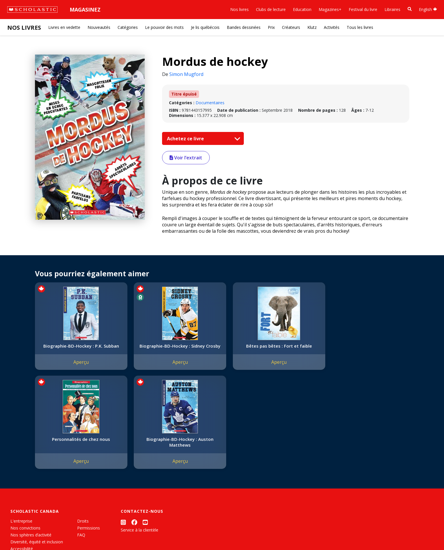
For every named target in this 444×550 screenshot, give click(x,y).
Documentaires (210, 102)
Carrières (18, 483)
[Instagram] (123, 429)
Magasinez (85, 9)
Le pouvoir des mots (164, 27)
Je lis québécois (205, 27)
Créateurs (291, 27)
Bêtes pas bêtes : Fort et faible (221, 349)
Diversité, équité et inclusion (36, 448)
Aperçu (69, 368)
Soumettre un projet (29, 490)
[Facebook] (134, 429)
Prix (271, 27)
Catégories (128, 27)
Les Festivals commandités (35, 469)
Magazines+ (330, 9)
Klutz (312, 27)
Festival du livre (363, 9)
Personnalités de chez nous (297, 349)
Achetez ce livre (202, 138)
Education (302, 9)
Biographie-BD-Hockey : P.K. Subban (69, 349)
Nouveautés (99, 27)
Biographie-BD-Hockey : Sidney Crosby (145, 349)
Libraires (392, 9)
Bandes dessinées (244, 27)
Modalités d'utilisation (110, 533)
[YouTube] (145, 429)
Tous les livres (360, 27)
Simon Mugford (186, 74)
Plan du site (21, 533)
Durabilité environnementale (36, 476)
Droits (83, 427)
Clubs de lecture (271, 9)
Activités (331, 27)
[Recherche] (410, 9)
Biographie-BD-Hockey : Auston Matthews (373, 349)
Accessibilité (21, 455)
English (428, 9)
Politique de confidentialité (61, 533)
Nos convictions (25, 434)
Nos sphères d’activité (30, 441)
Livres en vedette (64, 27)
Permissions (88, 434)
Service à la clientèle (139, 436)
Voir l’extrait (186, 157)
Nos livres (239, 9)
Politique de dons (26, 462)
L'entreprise (21, 427)
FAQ (81, 441)
